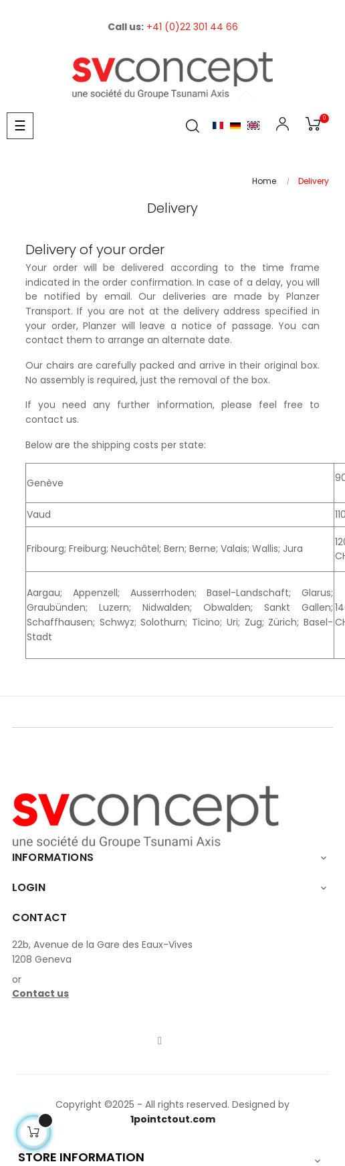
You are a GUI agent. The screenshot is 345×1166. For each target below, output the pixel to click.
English (253, 125)
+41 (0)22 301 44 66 (192, 26)
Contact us (40, 993)
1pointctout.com (172, 1119)
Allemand (235, 125)
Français (218, 125)
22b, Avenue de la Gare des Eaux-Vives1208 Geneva (102, 952)
